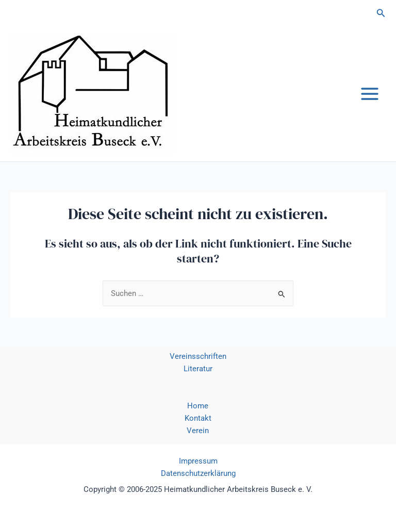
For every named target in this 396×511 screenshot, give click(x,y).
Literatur (198, 368)
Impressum (198, 461)
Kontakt (198, 418)
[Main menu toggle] (370, 94)
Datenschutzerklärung (198, 473)
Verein (198, 430)
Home (197, 405)
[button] (381, 13)
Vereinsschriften (198, 356)
